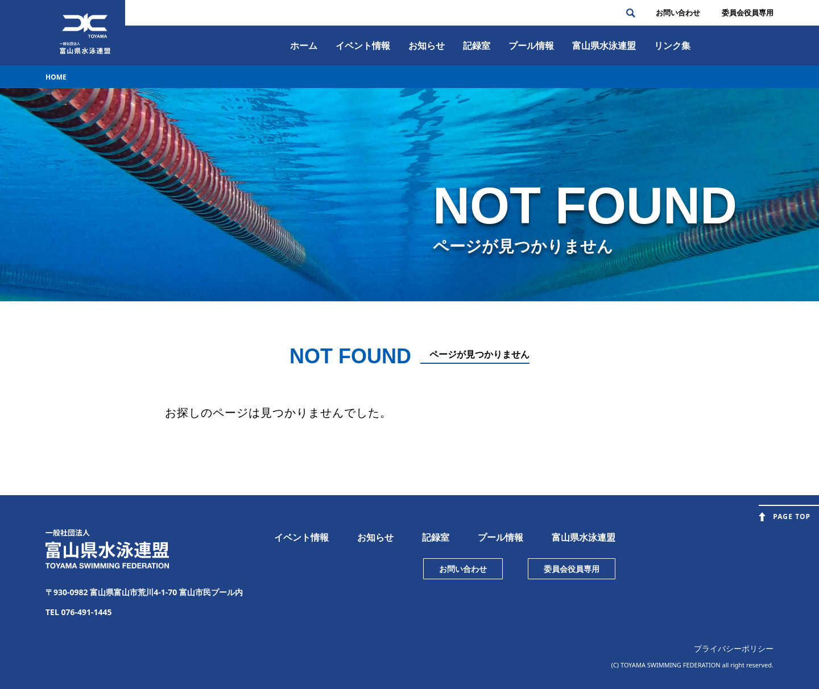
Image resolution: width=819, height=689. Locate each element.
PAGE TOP (791, 516)
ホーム (303, 45)
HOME (56, 77)
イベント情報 (363, 45)
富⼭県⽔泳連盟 (604, 45)
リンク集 (672, 45)
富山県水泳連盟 (583, 537)
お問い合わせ (678, 12)
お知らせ (426, 45)
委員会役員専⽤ (748, 12)
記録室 (476, 45)
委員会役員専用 (571, 568)
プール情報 (531, 45)
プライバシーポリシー (734, 648)
